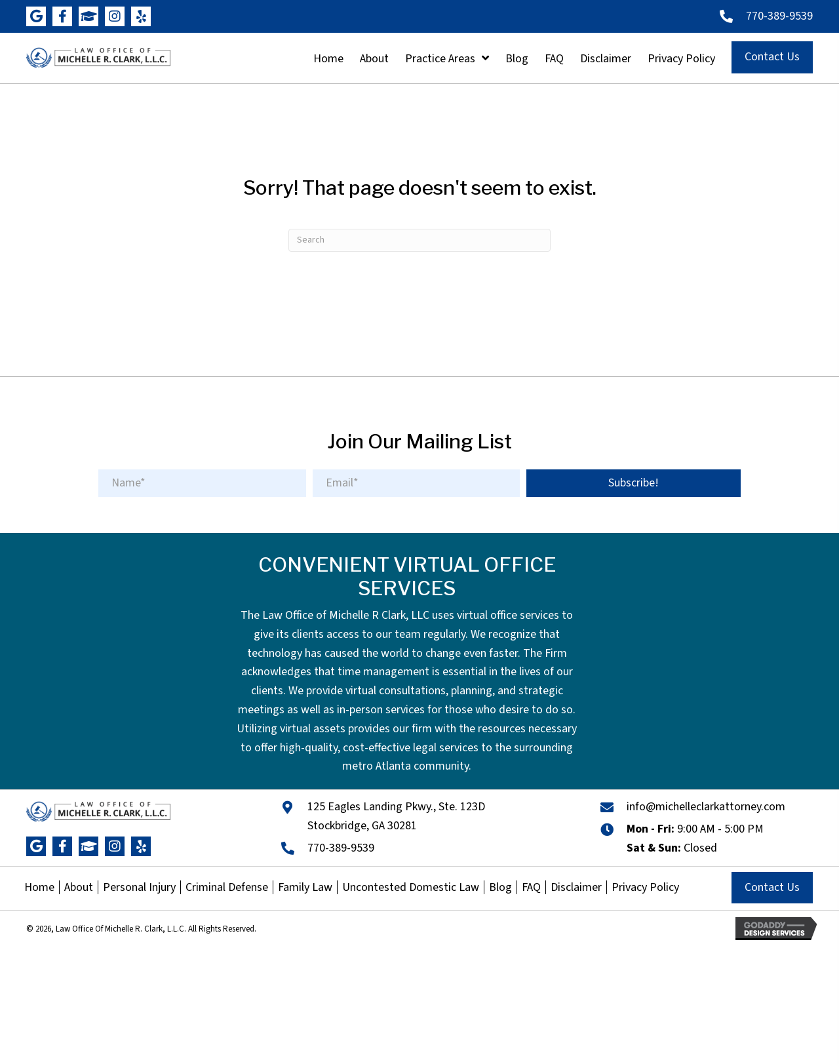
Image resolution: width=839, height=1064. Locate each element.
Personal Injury (139, 887)
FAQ (531, 887)
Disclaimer (576, 887)
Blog (500, 887)
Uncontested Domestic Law (410, 887)
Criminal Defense (226, 887)
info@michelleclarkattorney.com (706, 806)
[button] (36, 16)
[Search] (419, 240)
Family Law (305, 887)
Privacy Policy (645, 887)
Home (39, 887)
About (78, 887)
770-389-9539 (779, 16)
